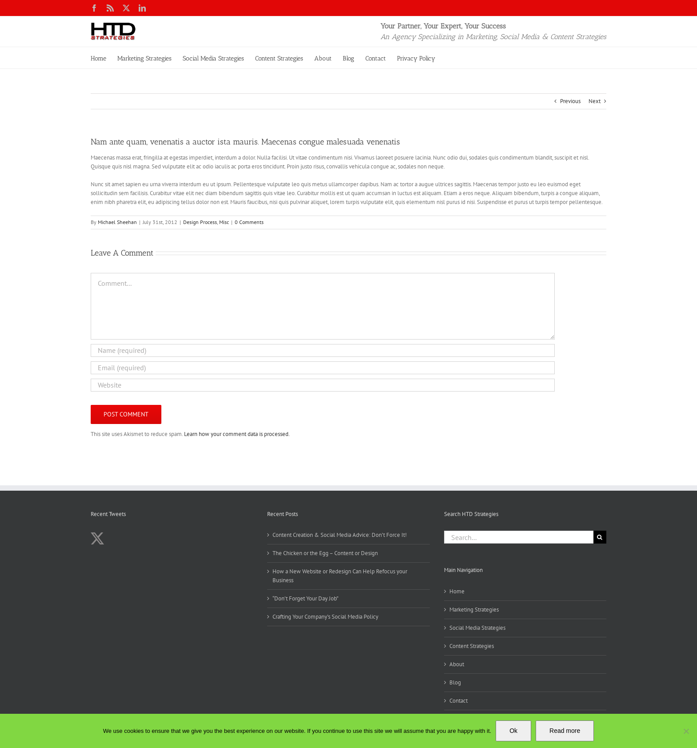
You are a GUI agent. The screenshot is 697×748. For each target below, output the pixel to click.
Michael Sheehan (117, 222)
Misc (224, 222)
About (456, 664)
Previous (570, 101)
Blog (455, 682)
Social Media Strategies (477, 628)
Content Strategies (471, 646)
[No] (685, 731)
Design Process (200, 222)
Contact (458, 700)
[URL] (323, 385)
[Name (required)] (323, 350)
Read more (564, 730)
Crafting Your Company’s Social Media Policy (325, 616)
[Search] (599, 537)
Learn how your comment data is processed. (237, 434)
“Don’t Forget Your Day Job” (305, 598)
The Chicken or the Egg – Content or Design (325, 553)
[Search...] (518, 537)
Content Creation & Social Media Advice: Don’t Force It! (339, 535)
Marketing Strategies (474, 609)
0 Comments (249, 222)
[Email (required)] (323, 367)
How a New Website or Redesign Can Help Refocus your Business (339, 576)
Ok (513, 730)
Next (595, 101)
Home (457, 591)
